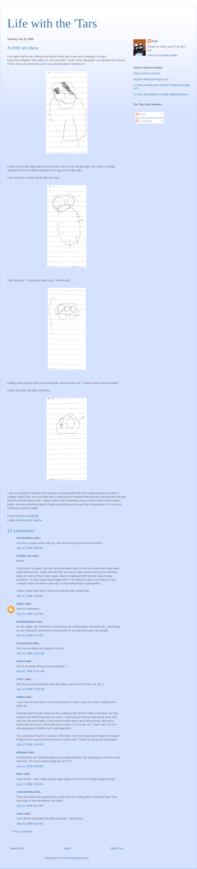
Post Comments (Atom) (75, 858)
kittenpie (21, 752)
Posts (141, 114)
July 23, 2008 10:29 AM (30, 689)
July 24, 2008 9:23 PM (29, 805)
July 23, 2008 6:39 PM (29, 766)
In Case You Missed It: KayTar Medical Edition (160, 94)
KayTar (37, 520)
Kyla (154, 41)
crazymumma (24, 791)
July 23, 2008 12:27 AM (30, 671)
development (24, 520)
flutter (20, 603)
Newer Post (17, 848)
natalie (20, 696)
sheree (20, 661)
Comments (144, 121)
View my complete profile (162, 55)
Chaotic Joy (24, 555)
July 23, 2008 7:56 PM (29, 784)
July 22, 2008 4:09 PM (29, 548)
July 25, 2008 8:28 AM (29, 823)
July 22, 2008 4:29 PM (29, 595)
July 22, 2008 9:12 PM (29, 613)
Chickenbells (24, 537)
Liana (19, 813)
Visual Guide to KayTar (146, 73)
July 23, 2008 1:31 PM (29, 744)
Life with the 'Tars (52, 23)
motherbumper (25, 621)
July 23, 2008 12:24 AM (30, 653)
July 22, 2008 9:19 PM (29, 635)
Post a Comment (22, 831)
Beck (19, 773)
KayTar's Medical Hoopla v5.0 (150, 79)
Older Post (117, 848)
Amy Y (20, 679)
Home (67, 848)
